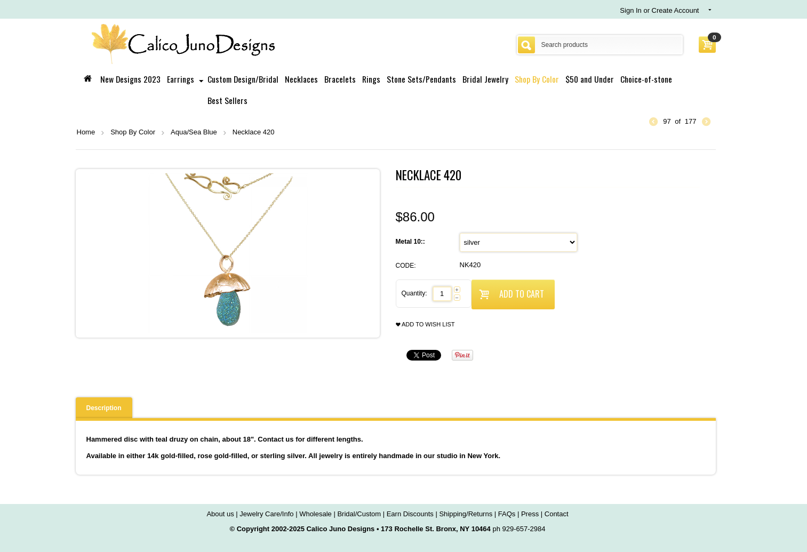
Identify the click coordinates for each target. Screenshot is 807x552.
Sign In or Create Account (659, 10)
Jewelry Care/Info (266, 514)
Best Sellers (227, 100)
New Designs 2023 (130, 79)
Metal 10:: (411, 241)
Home (86, 132)
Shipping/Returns (465, 514)
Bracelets (340, 79)
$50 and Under (589, 79)
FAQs (507, 514)
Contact (557, 514)
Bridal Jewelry (485, 79)
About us (220, 514)
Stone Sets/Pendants (421, 79)
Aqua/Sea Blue (194, 132)
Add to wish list (425, 324)
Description (104, 408)
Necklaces (301, 79)
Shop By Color (537, 79)
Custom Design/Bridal (242, 79)
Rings (371, 79)
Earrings (180, 79)
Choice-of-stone (646, 79)
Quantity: (414, 293)
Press (530, 514)
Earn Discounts (410, 514)
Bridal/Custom (359, 514)
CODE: (406, 265)
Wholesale (315, 514)
